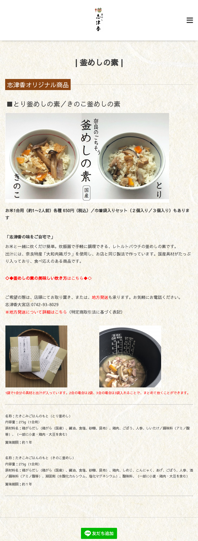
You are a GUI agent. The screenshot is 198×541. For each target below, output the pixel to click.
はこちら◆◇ (48, 278)
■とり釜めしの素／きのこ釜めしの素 (63, 103)
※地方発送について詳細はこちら (36, 312)
